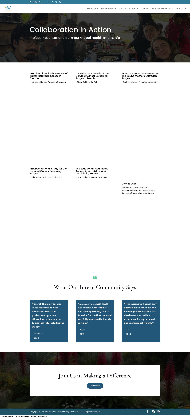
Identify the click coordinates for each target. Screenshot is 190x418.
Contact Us (181, 9)
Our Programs (107, 9)
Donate (145, 9)
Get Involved (95, 385)
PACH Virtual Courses (161, 9)
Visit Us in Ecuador (127, 9)
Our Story (91, 9)
